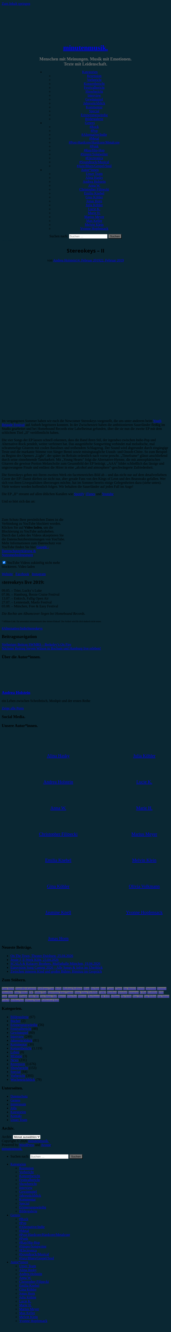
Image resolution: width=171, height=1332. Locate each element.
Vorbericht (94, 80)
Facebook (22, 574)
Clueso (118, 988)
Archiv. (7, 1137)
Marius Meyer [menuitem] (29, 1309)
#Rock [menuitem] (23, 1219)
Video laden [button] (26, 566)
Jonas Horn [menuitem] (27, 1293)
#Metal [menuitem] (24, 1231)
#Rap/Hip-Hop (94, 150)
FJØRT (102, 992)
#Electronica (94, 158)
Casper (110, 988)
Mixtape (16, 1056)
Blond (86, 988)
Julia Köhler (94, 205)
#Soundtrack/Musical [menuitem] (34, 1254)
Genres (90, 123)
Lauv (4, 996)
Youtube (108, 494)
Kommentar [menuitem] (27, 1199)
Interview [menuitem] (25, 1188)
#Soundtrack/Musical (94, 162)
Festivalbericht (94, 87)
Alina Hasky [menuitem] (28, 1270)
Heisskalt (122, 992)
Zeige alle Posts (13, 708)
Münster (82, 996)
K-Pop (143, 992)
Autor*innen (90, 170)
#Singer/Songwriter (94, 154)
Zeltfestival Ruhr (50, 1000)
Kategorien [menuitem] (18, 1164)
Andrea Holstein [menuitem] (30, 1274)
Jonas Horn (94, 201)
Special (94, 111)
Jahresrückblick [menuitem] (30, 1195)
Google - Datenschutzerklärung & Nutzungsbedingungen (25, 551)
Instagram (39, 574)
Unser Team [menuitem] (27, 1266)
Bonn (103, 988)
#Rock (94, 127)
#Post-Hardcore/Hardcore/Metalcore (94, 142)
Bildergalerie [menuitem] (28, 1211)
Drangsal (161, 988)
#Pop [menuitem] (22, 1223)
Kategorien (89, 72)
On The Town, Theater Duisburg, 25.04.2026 (41, 956)
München (72, 996)
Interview (94, 95)
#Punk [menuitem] (23, 1238)
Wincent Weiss (32, 1000)
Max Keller (94, 221)
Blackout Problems (72, 988)
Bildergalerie (94, 119)
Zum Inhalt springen (16, 3)
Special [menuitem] (24, 1203)
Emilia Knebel (94, 193)
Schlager (115, 996)
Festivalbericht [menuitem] (29, 1180)
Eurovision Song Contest (60, 992)
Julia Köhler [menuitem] (27, 1297)
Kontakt (16, 1116)
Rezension (94, 76)
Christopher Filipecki (94, 189)
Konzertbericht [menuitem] (29, 1176)
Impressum (18, 1104)
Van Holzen (150, 996)
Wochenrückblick (22, 1079)
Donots (141, 988)
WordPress (26, 1145)
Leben (14, 1052)
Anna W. (94, 185)
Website (7, 574)
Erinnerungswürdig (94, 115)
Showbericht (94, 91)
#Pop (94, 130)
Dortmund (151, 988)
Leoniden (13, 996)
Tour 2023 (137, 996)
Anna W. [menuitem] (25, 1278)
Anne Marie (8, 988)
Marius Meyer (94, 217)
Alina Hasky (94, 177)
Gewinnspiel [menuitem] (28, 1191)
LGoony (23, 996)
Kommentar (94, 107)
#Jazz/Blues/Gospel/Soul (94, 166)
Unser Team (94, 174)
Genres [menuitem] (15, 1215)
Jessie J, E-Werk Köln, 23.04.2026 (34, 960)
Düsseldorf (7, 992)
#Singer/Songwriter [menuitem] (32, 1246)
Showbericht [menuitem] (28, 1184)
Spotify (79, 494)
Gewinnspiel (94, 99)
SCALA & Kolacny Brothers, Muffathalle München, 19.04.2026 (55, 963)
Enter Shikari (21, 992)
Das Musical (129, 988)
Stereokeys (34, 628)
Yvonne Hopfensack (94, 228)
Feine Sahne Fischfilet (86, 992)
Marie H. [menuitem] (25, 1305)
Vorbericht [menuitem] (26, 1172)
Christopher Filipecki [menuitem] (34, 1281)
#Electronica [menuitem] (28, 1250)
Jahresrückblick (94, 103)
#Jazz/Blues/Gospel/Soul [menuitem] (36, 1258)
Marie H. (94, 213)
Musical (62, 996)
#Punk (94, 146)
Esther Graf (40, 992)
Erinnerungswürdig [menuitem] (32, 1207)
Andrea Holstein (94, 181)
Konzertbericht (94, 83)
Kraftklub (152, 992)
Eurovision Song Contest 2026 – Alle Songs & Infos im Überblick (56, 967)
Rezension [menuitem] (26, 1168)
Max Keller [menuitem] (27, 1313)
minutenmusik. (85, 48)
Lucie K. (94, 209)
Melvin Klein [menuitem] (28, 1317)
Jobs (13, 1108)
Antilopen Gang (45, 988)
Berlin (58, 988)
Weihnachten (17, 1000)
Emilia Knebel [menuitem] (29, 1285)
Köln (161, 992)
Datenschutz (19, 1096)
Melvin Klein (94, 224)
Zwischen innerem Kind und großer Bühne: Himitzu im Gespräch (56, 971)
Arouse (46, 1145)
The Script (126, 996)
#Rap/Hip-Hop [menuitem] (29, 1242)
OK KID (105, 996)
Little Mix (33, 996)
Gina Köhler (94, 197)
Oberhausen (93, 996)
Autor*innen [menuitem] (19, 1262)
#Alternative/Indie (94, 134)
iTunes (90, 494)
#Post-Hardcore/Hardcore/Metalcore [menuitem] (44, 1234)
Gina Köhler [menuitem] (28, 1289)
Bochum (95, 988)
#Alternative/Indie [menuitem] (32, 1227)
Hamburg (112, 992)
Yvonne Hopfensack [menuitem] (33, 1321)
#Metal (94, 138)
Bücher (15, 1021)
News (14, 1060)
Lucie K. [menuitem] (25, 1301)
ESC (31, 992)
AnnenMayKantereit (26, 988)
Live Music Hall (48, 996)
